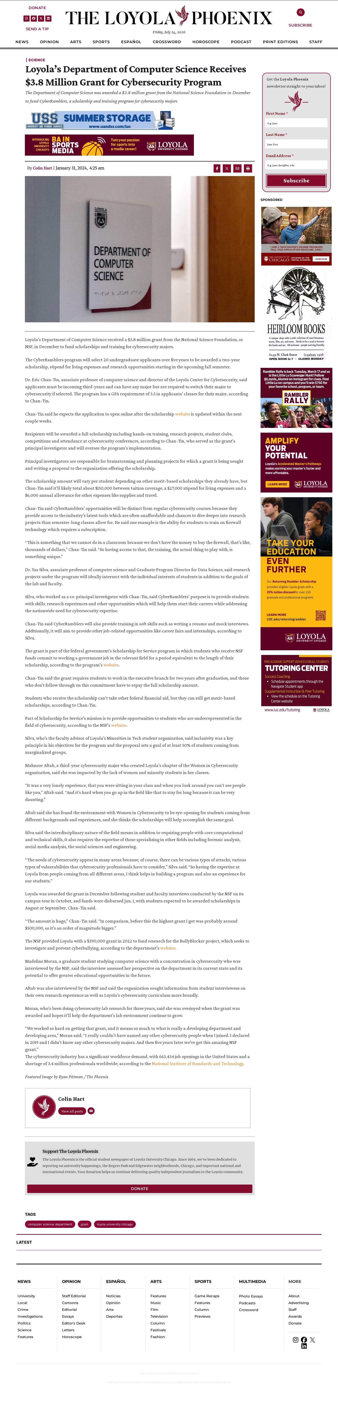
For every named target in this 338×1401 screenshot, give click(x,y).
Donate (295, 1323)
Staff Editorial (74, 1296)
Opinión (113, 1303)
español (116, 1281)
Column (157, 1323)
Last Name (276, 134)
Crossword (248, 1310)
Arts (156, 1281)
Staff (292, 1309)
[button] (37, 8)
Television (159, 1316)
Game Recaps (207, 1296)
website (182, 413)
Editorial (69, 1309)
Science (24, 1330)
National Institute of (172, 1063)
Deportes (114, 1316)
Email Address (280, 156)
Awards (295, 1316)
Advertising (298, 1303)
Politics (24, 1323)
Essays (68, 1316)
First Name (277, 113)
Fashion (157, 1337)
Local (22, 1303)
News (24, 1281)
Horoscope (72, 1337)
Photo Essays (251, 1296)
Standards (202, 1063)
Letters (68, 1330)
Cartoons (70, 1303)
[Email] (91, 1110)
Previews (203, 1316)
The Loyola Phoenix (151, 1373)
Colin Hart (42, 168)
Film (154, 1309)
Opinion (71, 1281)
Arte (110, 1309)
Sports (203, 1281)
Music (155, 1303)
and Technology (227, 1063)
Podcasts (247, 1303)
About (294, 1296)
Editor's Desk (73, 1323)
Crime (23, 1309)
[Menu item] (22, 42)
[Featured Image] (140, 249)
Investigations (30, 1316)
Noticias (113, 1296)
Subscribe (296, 180)
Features (25, 1337)
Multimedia (252, 1281)
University (26, 1296)
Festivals (158, 1330)
